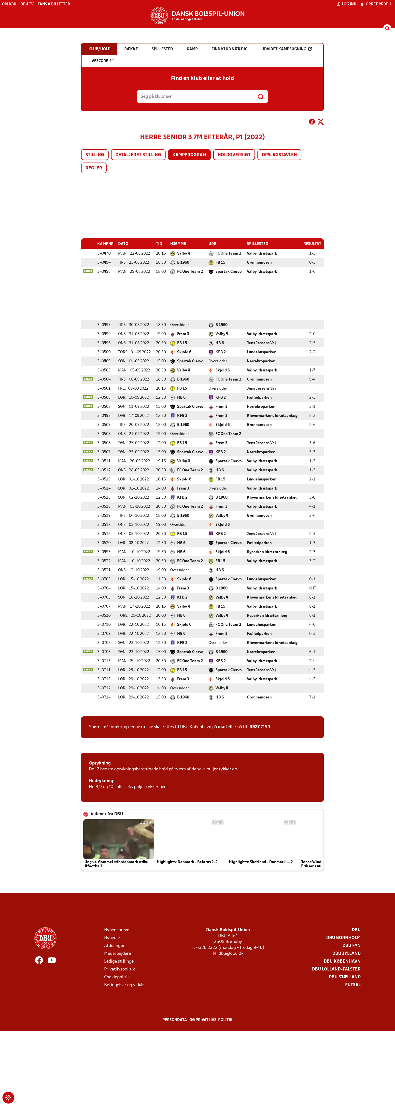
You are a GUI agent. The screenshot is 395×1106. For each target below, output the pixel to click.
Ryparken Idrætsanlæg (267, 552)
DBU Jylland (346, 953)
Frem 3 (183, 334)
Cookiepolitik (117, 977)
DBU (356, 930)
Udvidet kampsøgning (286, 49)
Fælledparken (259, 397)
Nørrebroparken (261, 361)
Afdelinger (114, 945)
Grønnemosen (259, 262)
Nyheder (112, 938)
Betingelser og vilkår (124, 985)
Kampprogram (189, 155)
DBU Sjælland (345, 977)
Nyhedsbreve (116, 930)
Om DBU (9, 4)
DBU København (342, 961)
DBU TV (27, 4)
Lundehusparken (261, 352)
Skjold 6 (184, 352)
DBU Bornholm (343, 938)
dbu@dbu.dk (231, 953)
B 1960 (183, 262)
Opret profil (376, 4)
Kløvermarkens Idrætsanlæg (272, 415)
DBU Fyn (351, 945)
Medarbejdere (117, 953)
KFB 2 (220, 352)
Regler (93, 168)
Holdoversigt (234, 155)
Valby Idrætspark (262, 253)
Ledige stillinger (119, 961)
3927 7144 (260, 727)
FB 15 (220, 262)
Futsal (353, 985)
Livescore (100, 61)
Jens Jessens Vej (261, 343)
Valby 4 (183, 253)
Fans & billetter (54, 4)
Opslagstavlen (279, 155)
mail (222, 727)
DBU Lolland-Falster (336, 969)
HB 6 (219, 343)
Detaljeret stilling (138, 155)
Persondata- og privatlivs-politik (197, 1020)
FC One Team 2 (228, 253)
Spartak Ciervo (228, 271)
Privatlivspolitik (119, 969)
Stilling (94, 155)
